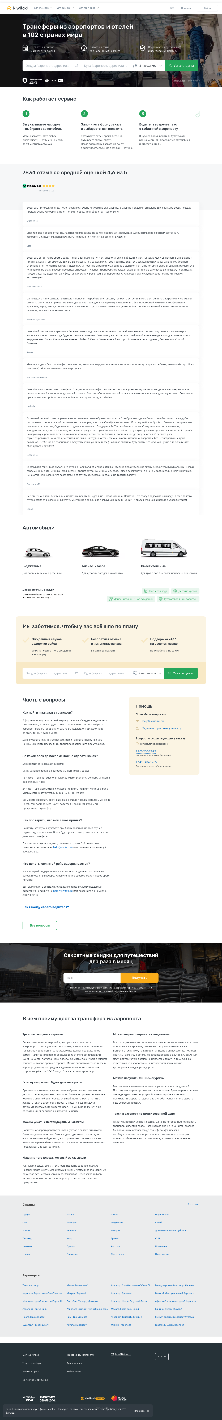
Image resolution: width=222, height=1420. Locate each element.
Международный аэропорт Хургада (174, 1316)
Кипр (69, 1238)
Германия (72, 1254)
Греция (71, 1246)
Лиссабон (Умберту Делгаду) (82, 1301)
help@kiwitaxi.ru (63, 847)
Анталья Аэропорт (77, 1324)
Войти (207, 8)
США (157, 1238)
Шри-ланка (161, 1246)
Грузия (114, 1238)
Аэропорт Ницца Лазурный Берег (129, 1301)
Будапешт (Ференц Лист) (36, 1324)
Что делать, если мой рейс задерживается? (56, 864)
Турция (26, 1214)
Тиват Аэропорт (31, 1285)
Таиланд (27, 1238)
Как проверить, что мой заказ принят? (52, 820)
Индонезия (117, 1222)
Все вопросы (40, 925)
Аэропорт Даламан (121, 1293)
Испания (27, 1246)
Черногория (162, 1214)
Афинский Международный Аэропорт (175, 1301)
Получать (139, 978)
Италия (26, 1254)
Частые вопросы (31, 1371)
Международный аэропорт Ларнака (174, 1285)
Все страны (193, 1204)
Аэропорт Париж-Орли (35, 1308)
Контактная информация (36, 1379)
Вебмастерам (74, 1371)
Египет (70, 1214)
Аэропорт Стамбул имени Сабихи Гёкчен (132, 1285)
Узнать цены (181, 66)
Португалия (117, 1254)
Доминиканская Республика (170, 1230)
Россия (26, 1230)
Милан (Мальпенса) (77, 1285)
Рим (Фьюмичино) (77, 1316)
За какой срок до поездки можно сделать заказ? (60, 756)
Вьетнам (71, 1230)
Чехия (114, 1214)
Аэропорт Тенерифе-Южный (126, 1316)
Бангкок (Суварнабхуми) (168, 1308)
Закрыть (139, 1411)
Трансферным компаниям (80, 1354)
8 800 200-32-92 (146, 751)
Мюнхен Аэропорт (121, 1324)
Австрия (115, 1246)
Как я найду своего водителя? (46, 907)
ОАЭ (25, 1222)
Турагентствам (74, 1363)
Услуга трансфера (32, 1363)
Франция (71, 1222)
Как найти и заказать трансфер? (48, 713)
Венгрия (115, 1230)
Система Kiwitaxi (31, 1354)
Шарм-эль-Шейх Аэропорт (169, 1324)
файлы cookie (48, 1409)
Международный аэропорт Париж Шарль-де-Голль (43, 1301)
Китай (158, 1222)
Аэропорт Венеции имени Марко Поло (87, 1308)
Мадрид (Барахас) (76, 1293)
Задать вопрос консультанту (161, 728)
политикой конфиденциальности (119, 991)
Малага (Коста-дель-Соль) (125, 1308)
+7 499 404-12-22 (146, 762)
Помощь (186, 8)
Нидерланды (162, 1254)
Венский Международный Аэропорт (174, 1293)
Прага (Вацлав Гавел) (34, 1316)
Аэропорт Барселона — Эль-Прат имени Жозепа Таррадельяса (43, 1293)
